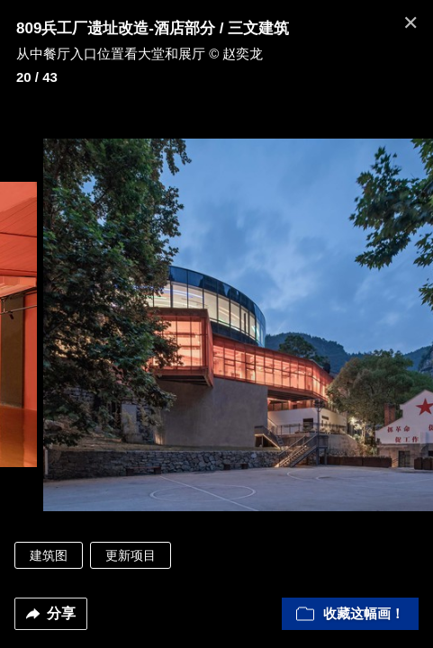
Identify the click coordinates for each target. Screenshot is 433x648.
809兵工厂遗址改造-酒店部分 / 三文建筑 (152, 28)
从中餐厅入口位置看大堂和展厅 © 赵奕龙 (139, 53)
